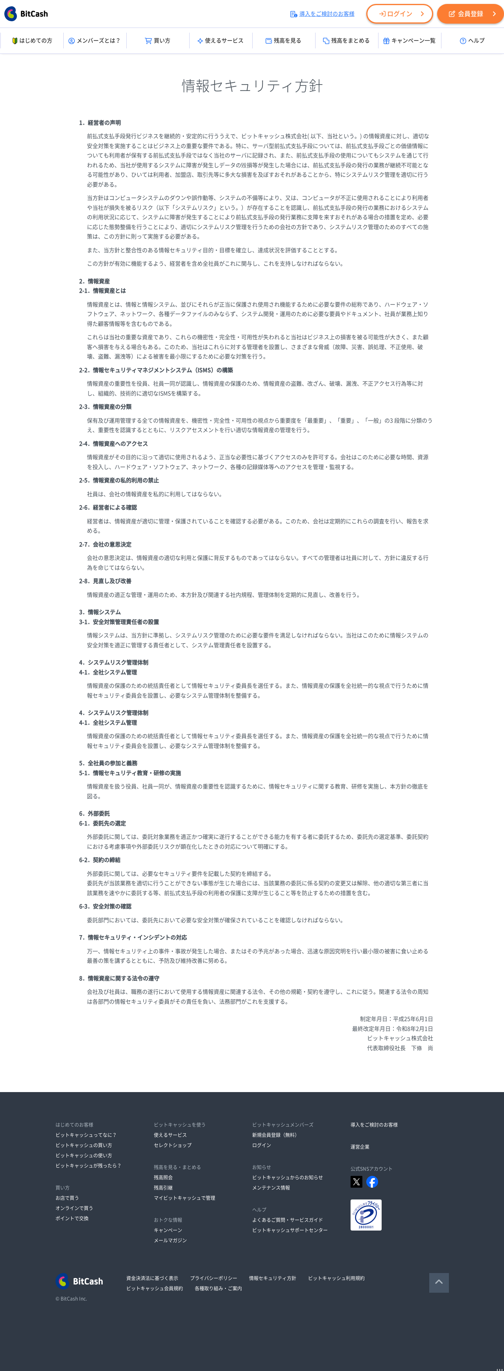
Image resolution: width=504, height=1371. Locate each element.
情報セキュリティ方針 (272, 1278)
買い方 (157, 41)
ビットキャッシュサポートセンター (290, 1230)
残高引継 (163, 1187)
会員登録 (466, 14)
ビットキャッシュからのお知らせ (287, 1177)
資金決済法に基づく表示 (152, 1278)
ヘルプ (472, 41)
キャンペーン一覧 (409, 41)
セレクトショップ (173, 1145)
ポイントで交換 (72, 1218)
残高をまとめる (346, 41)
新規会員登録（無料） (275, 1135)
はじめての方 (31, 41)
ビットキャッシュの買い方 (83, 1145)
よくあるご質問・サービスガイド (287, 1220)
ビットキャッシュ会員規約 (154, 1288)
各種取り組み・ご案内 (218, 1288)
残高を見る (283, 41)
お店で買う (67, 1198)
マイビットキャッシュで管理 (184, 1198)
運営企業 (360, 1146)
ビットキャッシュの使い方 (83, 1155)
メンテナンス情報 (271, 1187)
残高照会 (163, 1177)
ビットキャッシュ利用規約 (336, 1278)
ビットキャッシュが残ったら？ (88, 1165)
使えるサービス (221, 41)
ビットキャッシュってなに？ (86, 1135)
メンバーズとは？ (94, 41)
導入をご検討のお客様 (322, 14)
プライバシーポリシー (213, 1278)
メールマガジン (170, 1240)
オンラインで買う (74, 1208)
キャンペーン (168, 1230)
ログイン (395, 14)
